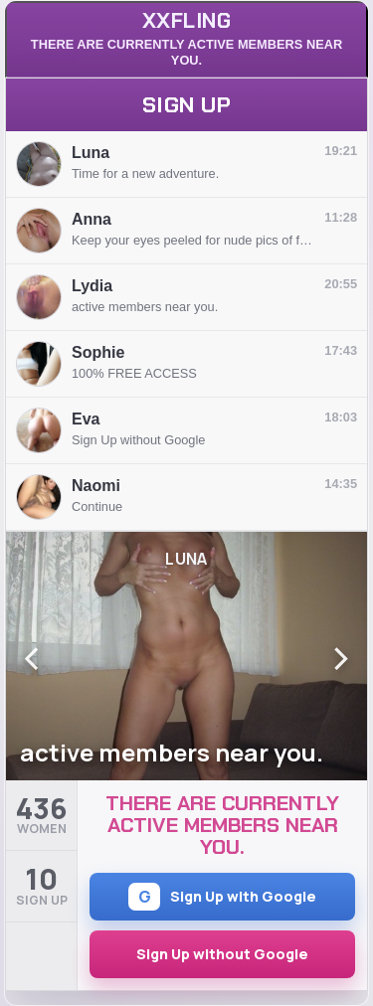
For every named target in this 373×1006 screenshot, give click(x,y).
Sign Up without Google (222, 953)
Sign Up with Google (222, 897)
